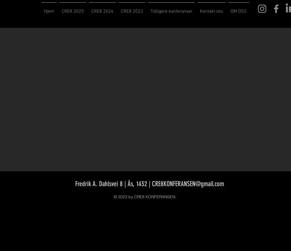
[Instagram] (262, 8)
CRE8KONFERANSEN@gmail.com (188, 184)
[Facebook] (276, 8)
